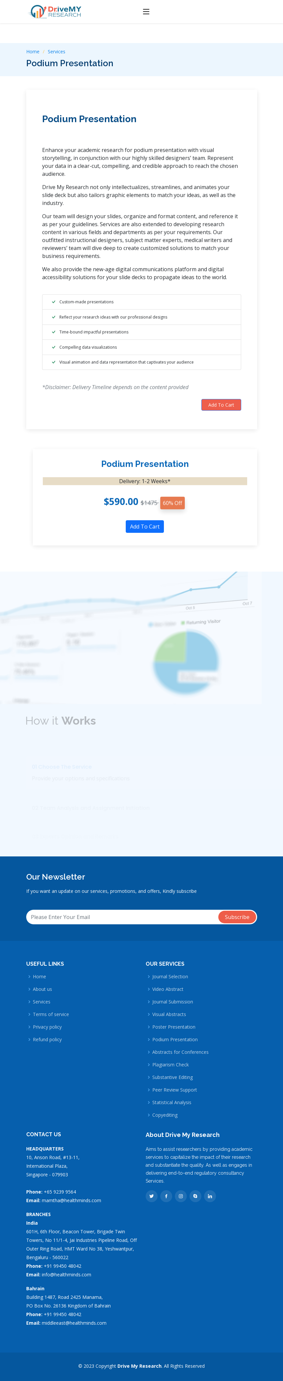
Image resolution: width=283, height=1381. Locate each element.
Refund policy (47, 1039)
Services (56, 51)
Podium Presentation (89, 123)
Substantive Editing (172, 1077)
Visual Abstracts (169, 1014)
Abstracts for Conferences (180, 1052)
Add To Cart (221, 409)
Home (32, 51)
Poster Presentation (173, 1027)
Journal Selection (170, 976)
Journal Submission (172, 1001)
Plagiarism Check (170, 1064)
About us (42, 989)
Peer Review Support (174, 1090)
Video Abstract (167, 989)
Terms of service (51, 1014)
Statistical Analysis (171, 1102)
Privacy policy (47, 1027)
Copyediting (164, 1115)
